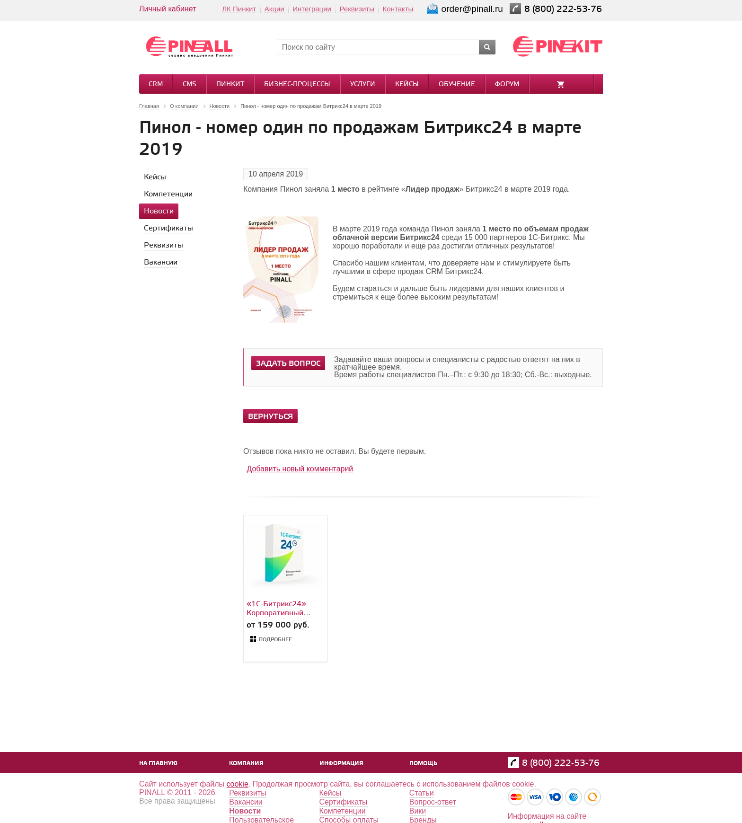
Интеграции (311, 9)
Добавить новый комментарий (300, 469)
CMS (189, 84)
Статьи (421, 793)
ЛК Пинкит (239, 9)
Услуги (362, 84)
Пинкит (230, 84)
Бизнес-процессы (297, 84)
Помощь (423, 763)
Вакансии (246, 802)
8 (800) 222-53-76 (564, 9)
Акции (274, 9)
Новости (245, 811)
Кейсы (407, 84)
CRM (156, 84)
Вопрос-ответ (432, 802)
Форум (507, 84)
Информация (341, 763)
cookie (237, 784)
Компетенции (342, 811)
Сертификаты (343, 802)
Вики (417, 811)
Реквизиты (356, 9)
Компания (246, 763)
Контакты (398, 9)
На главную (158, 763)
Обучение (457, 84)
